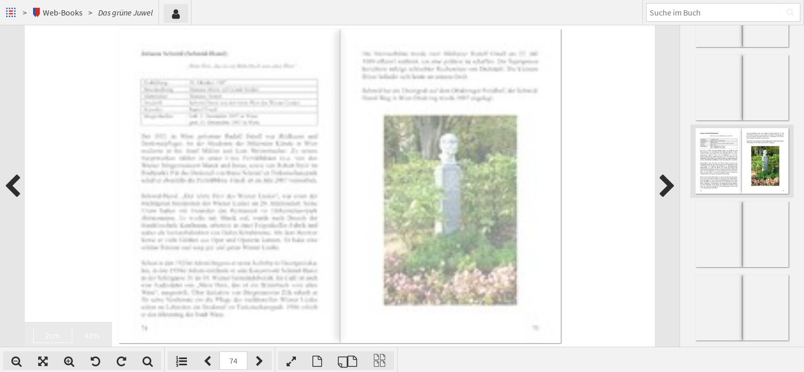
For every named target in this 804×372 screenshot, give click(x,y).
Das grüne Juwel (125, 12)
